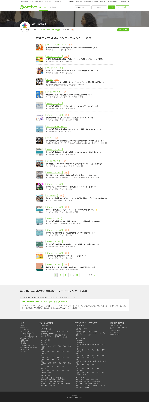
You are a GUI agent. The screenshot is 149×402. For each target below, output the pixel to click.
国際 (42, 378)
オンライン (44, 342)
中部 (42, 355)
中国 (42, 365)
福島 (43, 348)
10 (77, 275)
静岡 (48, 359)
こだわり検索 (122, 7)
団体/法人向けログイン (118, 325)
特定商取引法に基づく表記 (29, 347)
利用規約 (23, 344)
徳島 (78, 365)
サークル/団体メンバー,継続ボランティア (53, 335)
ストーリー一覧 (25, 335)
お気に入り (79, 1)
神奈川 (44, 353)
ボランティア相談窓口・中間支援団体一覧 (28, 337)
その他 (68, 383)
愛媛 (88, 365)
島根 (53, 366)
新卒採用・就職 (80, 331)
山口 (43, 366)
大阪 (59, 363)
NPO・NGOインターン (64, 331)
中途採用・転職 (92, 331)
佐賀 (48, 370)
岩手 (54, 346)
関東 (42, 350)
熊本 (58, 370)
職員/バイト (54, 7)
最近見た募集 (88, 1)
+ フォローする (123, 29)
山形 (69, 346)
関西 (42, 361)
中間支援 (60, 383)
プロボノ (58, 337)
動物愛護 (52, 385)
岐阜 (43, 359)
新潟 (43, 357)
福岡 (43, 370)
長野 (68, 357)
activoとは (71, 1)
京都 (54, 363)
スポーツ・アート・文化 (48, 383)
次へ (83, 275)
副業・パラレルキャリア (83, 335)
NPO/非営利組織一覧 (27, 333)
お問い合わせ (25, 340)
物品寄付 (65, 337)
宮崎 (68, 370)
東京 (68, 352)
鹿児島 (44, 372)
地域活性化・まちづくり (48, 380)
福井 (58, 357)
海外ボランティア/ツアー (48, 333)
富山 (48, 357)
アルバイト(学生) (81, 333)
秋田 (64, 346)
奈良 (69, 363)
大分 (63, 370)
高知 (93, 365)
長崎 (53, 370)
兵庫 (64, 363)
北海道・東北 (45, 344)
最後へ (91, 275)
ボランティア (43, 7)
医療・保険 (44, 385)
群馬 (53, 352)
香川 (83, 365)
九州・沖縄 (44, 368)
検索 (111, 7)
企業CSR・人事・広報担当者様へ (109, 1)
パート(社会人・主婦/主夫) (97, 333)
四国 (77, 363)
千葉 (63, 352)
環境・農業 (61, 380)
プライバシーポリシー (27, 345)
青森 (49, 346)
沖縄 (49, 372)
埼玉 (58, 352)
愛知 (53, 359)
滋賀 (49, 363)
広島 (63, 366)
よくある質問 (25, 329)
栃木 (48, 352)
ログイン (23, 351)
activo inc (71, 397)
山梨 (63, 357)
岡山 (58, 366)
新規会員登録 (25, 349)
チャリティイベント (47, 337)
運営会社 (23, 342)
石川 (53, 357)
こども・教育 (50, 378)
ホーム (34, 29)
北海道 (44, 346)
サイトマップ (25, 331)
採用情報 (74, 395)
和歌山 (44, 363)
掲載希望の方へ (125, 1)
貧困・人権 (44, 381)
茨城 (43, 352)
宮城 (59, 346)
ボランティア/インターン (50, 30)
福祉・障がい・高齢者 (56, 381)
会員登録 (95, 1)
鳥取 (48, 366)
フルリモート (80, 340)
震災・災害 (59, 378)
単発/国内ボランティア (48, 331)
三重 (58, 359)
